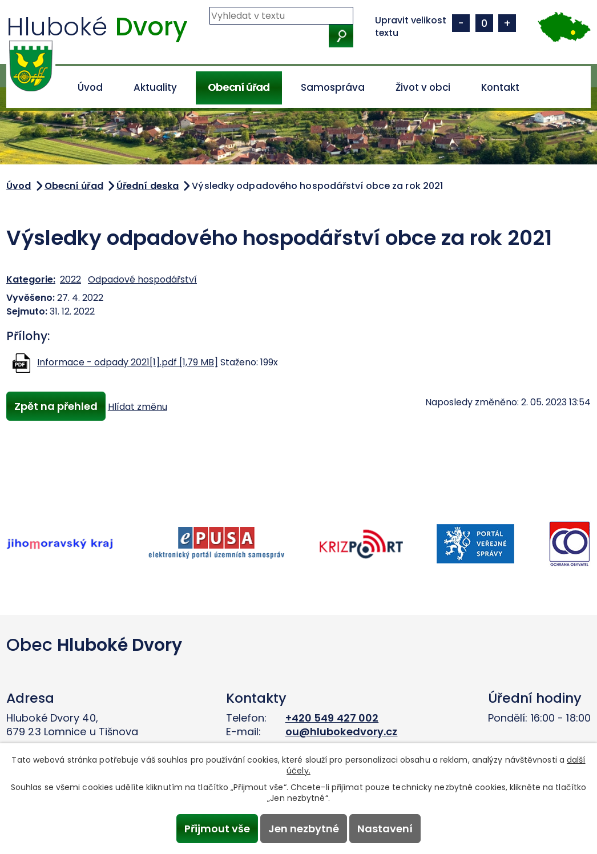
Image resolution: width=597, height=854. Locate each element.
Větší (507, 23)
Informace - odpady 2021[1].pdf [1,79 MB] (127, 362)
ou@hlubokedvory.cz (341, 731)
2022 (70, 279)
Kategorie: (30, 279)
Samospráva (333, 87)
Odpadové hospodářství (142, 279)
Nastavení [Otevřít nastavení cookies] (388, 828)
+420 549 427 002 (332, 718)
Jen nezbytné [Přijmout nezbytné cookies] (303, 828)
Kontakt (500, 87)
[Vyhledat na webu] (281, 16)
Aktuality (155, 87)
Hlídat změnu (140, 407)
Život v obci (423, 87)
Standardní (484, 23)
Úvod (90, 87)
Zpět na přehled (57, 407)
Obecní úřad (238, 87)
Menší (461, 23)
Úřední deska (147, 185)
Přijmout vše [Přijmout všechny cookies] (214, 828)
